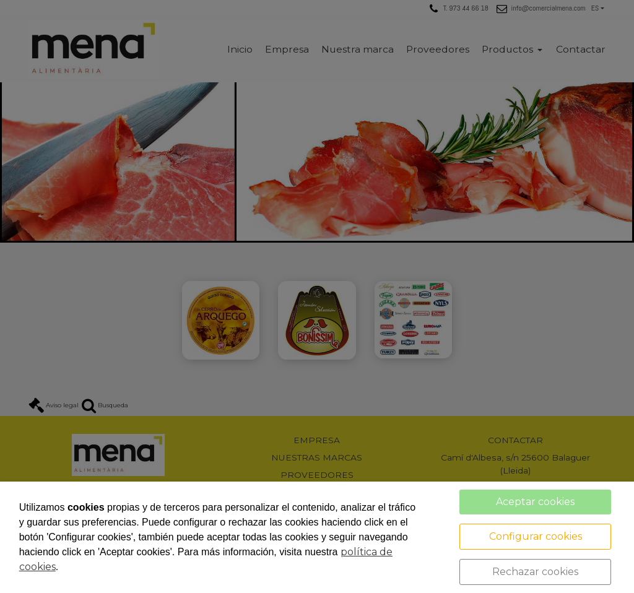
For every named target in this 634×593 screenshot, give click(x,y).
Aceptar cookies (535, 502)
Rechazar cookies (535, 572)
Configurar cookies (535, 536)
